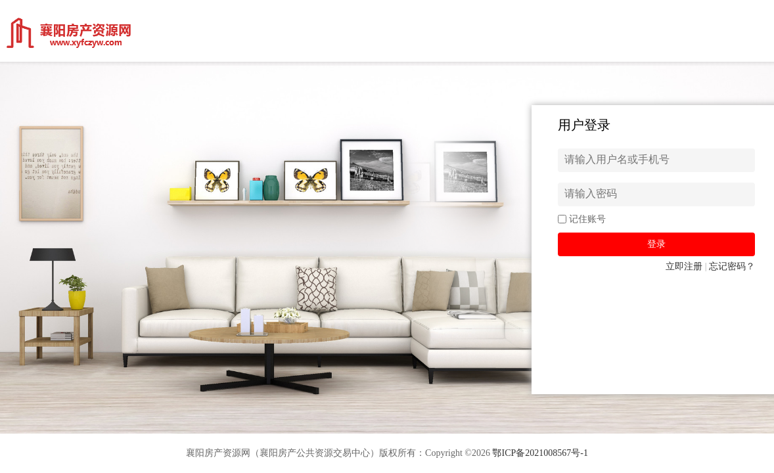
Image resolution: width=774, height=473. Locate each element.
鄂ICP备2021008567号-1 (539, 453)
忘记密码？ (732, 266)
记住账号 (587, 219)
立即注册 (684, 266)
